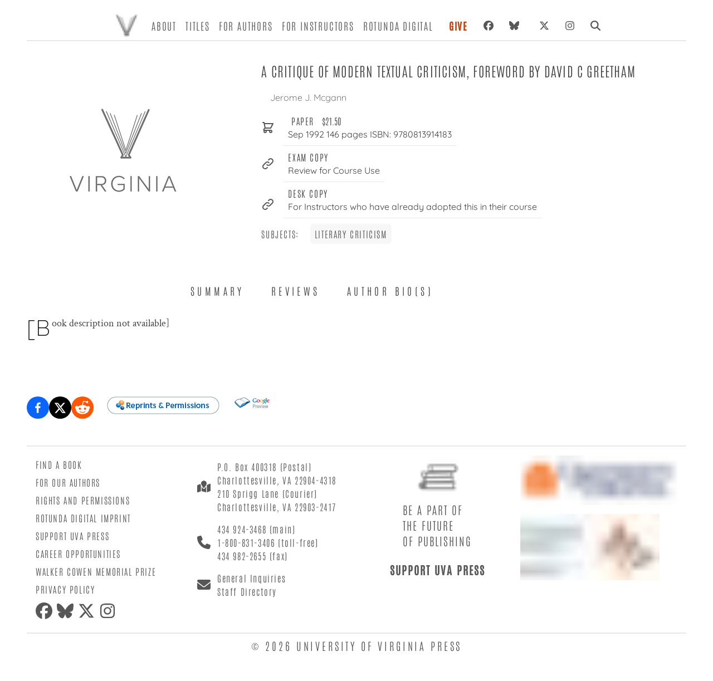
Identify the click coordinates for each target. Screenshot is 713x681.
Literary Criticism (351, 233)
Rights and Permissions (83, 500)
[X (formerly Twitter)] (544, 26)
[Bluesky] (516, 26)
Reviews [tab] (295, 290)
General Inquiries (251, 578)
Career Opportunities (78, 553)
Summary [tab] (218, 290)
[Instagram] (570, 26)
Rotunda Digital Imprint (83, 517)
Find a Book (59, 464)
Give (458, 25)
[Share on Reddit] (82, 407)
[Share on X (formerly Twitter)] (60, 407)
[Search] (595, 26)
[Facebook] (489, 26)
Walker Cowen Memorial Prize (96, 571)
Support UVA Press (72, 535)
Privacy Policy (65, 589)
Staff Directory (247, 591)
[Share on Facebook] (38, 407)
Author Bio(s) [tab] (390, 290)
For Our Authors (68, 482)
